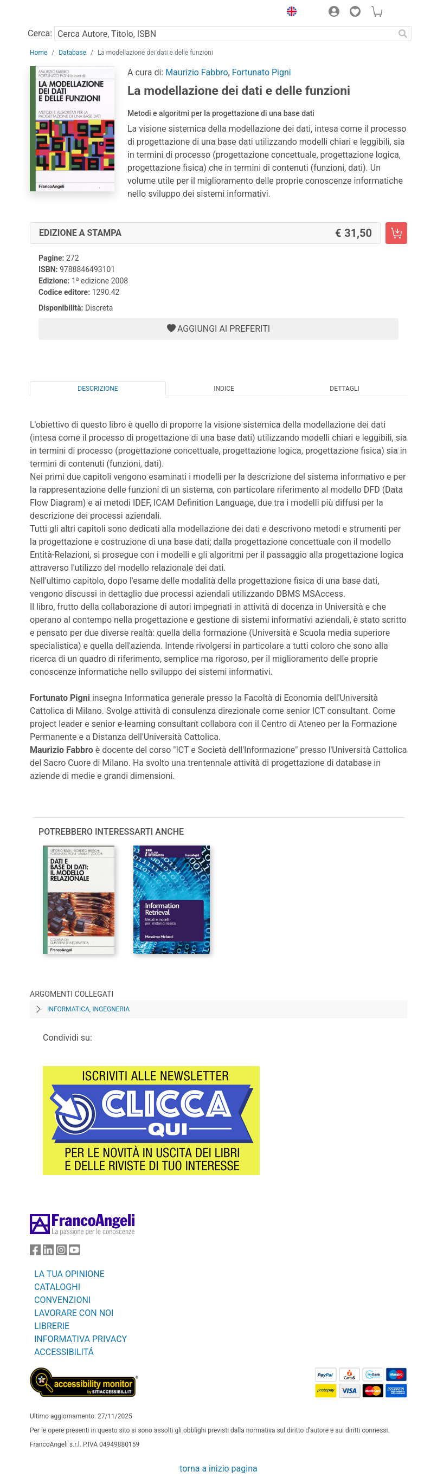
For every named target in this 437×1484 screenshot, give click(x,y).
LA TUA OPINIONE (69, 1274)
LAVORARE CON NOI (73, 1313)
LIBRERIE (51, 1326)
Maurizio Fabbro (196, 72)
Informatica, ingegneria (88, 1009)
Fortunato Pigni (261, 72)
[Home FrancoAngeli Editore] (67, 13)
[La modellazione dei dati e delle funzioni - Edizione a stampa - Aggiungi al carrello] (396, 233)
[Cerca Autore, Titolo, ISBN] (224, 33)
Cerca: (40, 33)
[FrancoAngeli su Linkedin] (48, 1252)
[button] (289, 13)
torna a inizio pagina (218, 1468)
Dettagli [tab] (344, 388)
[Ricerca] (403, 33)
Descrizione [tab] (98, 388)
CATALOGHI (57, 1287)
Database (72, 52)
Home (38, 52)
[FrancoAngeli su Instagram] (61, 1252)
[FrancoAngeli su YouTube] (74, 1252)
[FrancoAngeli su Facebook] (35, 1252)
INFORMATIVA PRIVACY (80, 1339)
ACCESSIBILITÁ (64, 1352)
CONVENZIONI (62, 1300)
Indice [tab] (224, 388)
